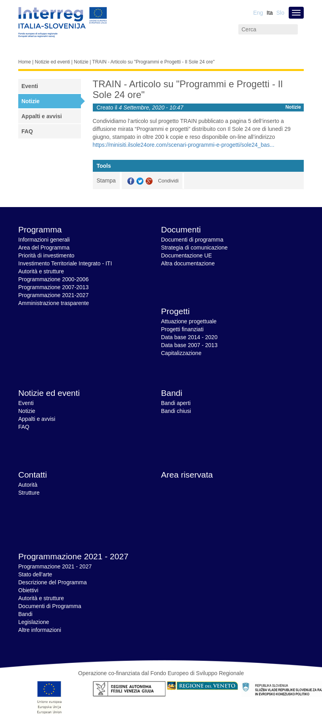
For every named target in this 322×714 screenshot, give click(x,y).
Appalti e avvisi (41, 116)
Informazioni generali (44, 239)
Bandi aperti (176, 403)
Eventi (29, 86)
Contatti (32, 474)
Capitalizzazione (181, 353)
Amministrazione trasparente (53, 303)
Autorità (27, 485)
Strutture (29, 492)
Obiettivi (28, 590)
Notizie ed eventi (52, 62)
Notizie (81, 62)
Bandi (171, 392)
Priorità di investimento (46, 255)
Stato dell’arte (35, 574)
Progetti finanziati (182, 329)
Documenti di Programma (49, 606)
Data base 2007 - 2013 (189, 345)
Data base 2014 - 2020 (189, 337)
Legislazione (33, 622)
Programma (40, 229)
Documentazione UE (186, 255)
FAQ (27, 131)
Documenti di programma (192, 239)
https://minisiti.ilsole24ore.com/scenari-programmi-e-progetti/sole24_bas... (183, 145)
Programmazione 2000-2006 (53, 279)
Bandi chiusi (176, 411)
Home (24, 62)
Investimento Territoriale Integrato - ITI (65, 263)
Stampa (106, 180)
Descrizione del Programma (52, 582)
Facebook (130, 181)
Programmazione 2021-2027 (53, 295)
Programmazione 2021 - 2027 (73, 556)
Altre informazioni (39, 630)
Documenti (181, 229)
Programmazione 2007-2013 (53, 287)
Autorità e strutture (41, 271)
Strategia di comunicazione (194, 247)
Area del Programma (43, 247)
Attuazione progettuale (189, 321)
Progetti (175, 311)
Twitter (140, 181)
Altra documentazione (188, 263)
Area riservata (187, 474)
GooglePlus (149, 181)
